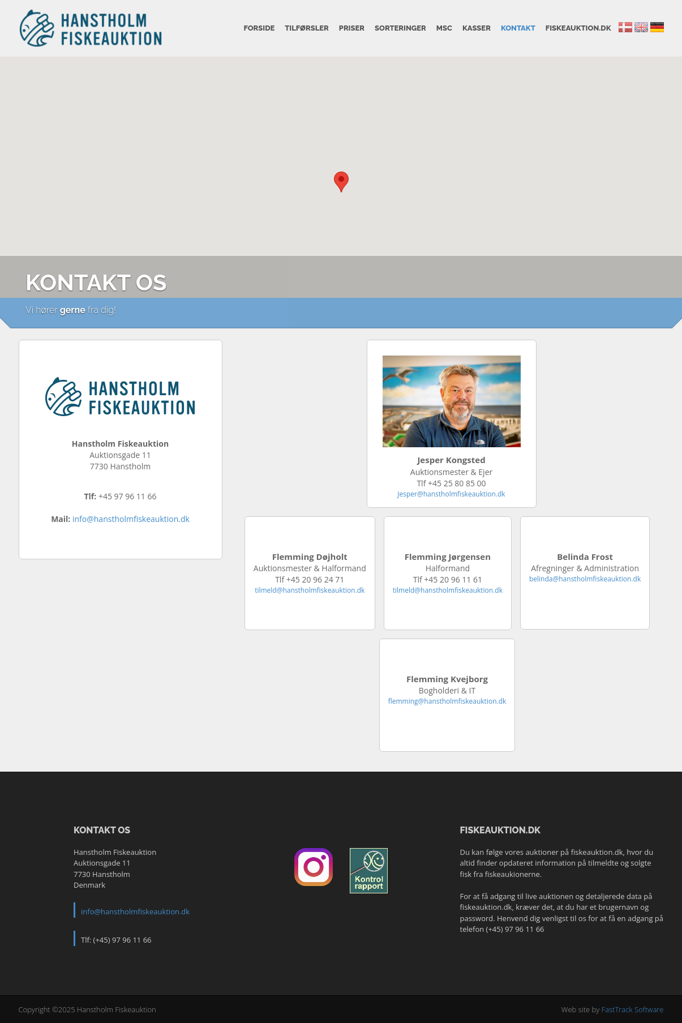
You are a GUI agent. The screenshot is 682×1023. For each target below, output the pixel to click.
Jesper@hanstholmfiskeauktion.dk (451, 494)
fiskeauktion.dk (578, 28)
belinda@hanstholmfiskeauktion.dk (585, 579)
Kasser (476, 28)
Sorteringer (400, 28)
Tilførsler (307, 28)
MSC (444, 28)
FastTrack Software (633, 1009)
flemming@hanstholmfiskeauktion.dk (447, 701)
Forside (258, 28)
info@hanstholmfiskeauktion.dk (131, 518)
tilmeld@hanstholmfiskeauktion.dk (309, 590)
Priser (351, 28)
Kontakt (518, 28)
